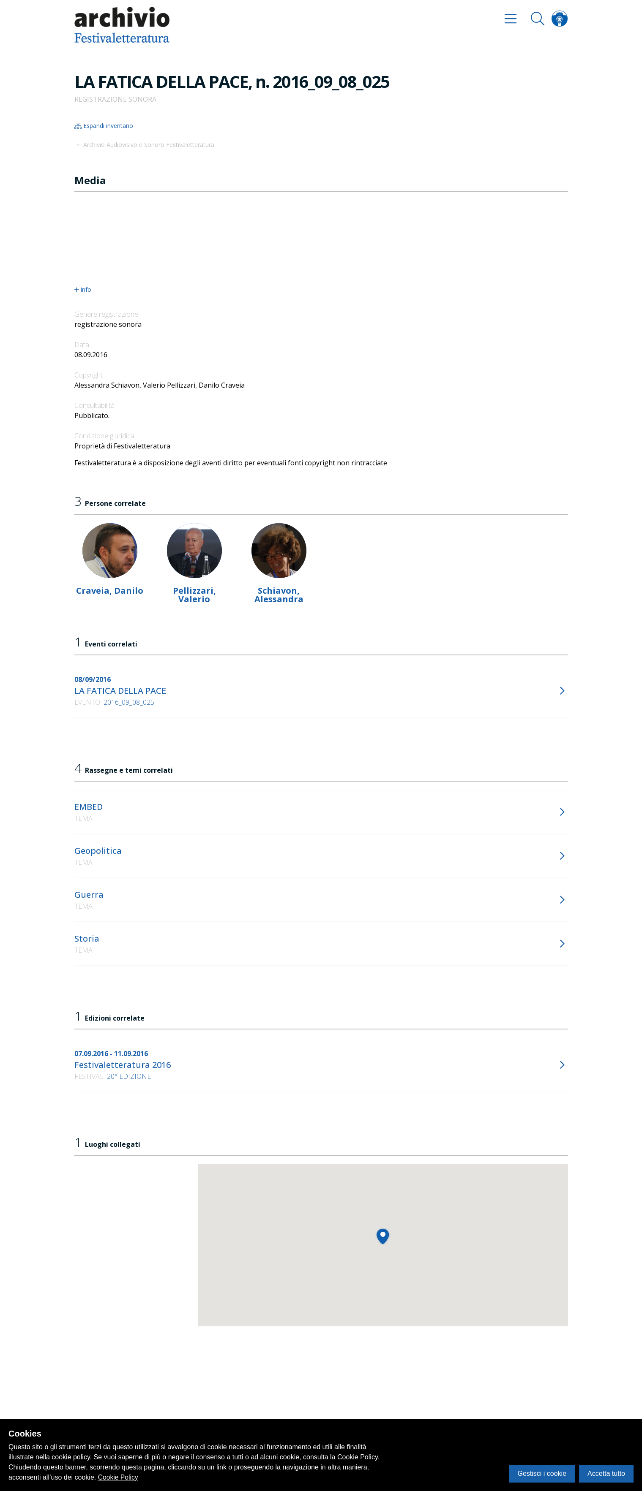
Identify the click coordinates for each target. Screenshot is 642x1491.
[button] (383, 1236)
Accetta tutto (606, 1473)
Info (83, 289)
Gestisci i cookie (541, 1473)
